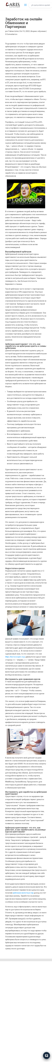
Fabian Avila (13, 31)
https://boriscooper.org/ (15, 657)
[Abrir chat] (46, 1055)
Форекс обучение (38, 31)
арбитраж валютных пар (23, 893)
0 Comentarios (11, 34)
